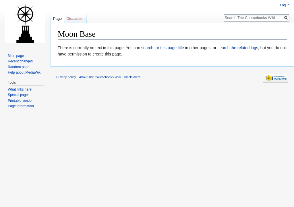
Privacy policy (66, 77)
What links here (20, 89)
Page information (21, 106)
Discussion (75, 18)
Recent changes (20, 61)
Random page (18, 67)
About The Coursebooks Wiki (100, 77)
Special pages (18, 95)
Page (57, 18)
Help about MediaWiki (24, 72)
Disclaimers (132, 77)
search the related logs (237, 47)
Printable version (20, 101)
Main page (16, 56)
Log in (284, 5)
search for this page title (162, 47)
